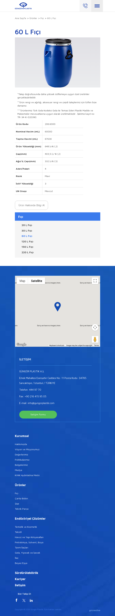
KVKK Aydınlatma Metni (27, 475)
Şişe (17, 503)
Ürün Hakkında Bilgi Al (31, 205)
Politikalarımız (22, 459)
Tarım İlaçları (21, 547)
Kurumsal (22, 436)
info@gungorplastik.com (41, 403)
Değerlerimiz (21, 454)
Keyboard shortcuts (56, 345)
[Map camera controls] (95, 327)
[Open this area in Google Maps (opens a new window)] (21, 344)
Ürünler (33, 18)
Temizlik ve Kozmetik (26, 526)
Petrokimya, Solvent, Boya (29, 542)
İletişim (20, 585)
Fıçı (42, 18)
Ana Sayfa (20, 18)
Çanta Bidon (21, 498)
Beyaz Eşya (21, 563)
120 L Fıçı (27, 241)
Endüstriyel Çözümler (30, 518)
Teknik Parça (21, 508)
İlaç (16, 557)
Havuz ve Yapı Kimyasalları (29, 537)
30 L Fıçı (27, 230)
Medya (18, 470)
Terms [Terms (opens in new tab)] (96, 345)
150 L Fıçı (27, 246)
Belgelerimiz (21, 464)
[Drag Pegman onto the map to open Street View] (95, 339)
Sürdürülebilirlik (26, 573)
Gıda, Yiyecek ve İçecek (27, 552)
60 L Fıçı (27, 236)
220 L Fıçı (27, 252)
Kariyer (20, 579)
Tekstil (18, 532)
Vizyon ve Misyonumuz (27, 449)
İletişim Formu (38, 414)
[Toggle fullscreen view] (95, 280)
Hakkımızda (21, 444)
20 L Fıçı (27, 225)
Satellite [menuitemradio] (36, 281)
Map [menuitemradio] (22, 281)
